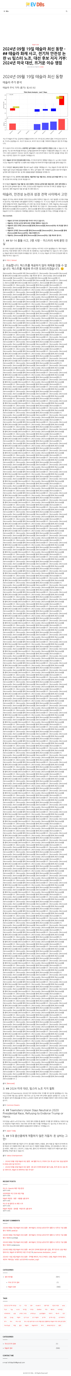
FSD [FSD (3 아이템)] (25, 1305)
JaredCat (14, 1230)
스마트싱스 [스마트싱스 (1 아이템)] (33, 1313)
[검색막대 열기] (66, 11)
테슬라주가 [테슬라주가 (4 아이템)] (35, 1325)
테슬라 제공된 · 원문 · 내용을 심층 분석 (16, 1198)
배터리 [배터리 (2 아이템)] (52, 1309)
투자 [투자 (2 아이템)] (42, 1325)
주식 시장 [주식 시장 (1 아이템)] (18, 1321)
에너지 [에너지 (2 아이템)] (57, 1313)
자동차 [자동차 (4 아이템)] (18, 1317)
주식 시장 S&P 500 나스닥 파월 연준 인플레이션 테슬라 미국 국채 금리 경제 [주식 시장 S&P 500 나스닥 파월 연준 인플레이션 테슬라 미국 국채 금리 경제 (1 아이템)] (44, 1321)
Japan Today (11, 1131)
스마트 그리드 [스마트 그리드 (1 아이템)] (23, 1313)
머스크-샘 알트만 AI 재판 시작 (13, 1203)
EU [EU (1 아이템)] (20, 1305)
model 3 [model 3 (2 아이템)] (38, 1305)
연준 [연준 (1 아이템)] (5, 1317)
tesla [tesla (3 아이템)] (63, 1305)
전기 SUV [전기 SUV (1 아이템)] (26, 1317)
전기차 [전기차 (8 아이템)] (44, 1317)
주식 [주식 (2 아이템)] (11, 1321)
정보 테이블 (9, 1277)
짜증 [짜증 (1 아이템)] (14, 1325)
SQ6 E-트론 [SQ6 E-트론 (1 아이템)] (55, 1305)
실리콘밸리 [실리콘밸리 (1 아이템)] (42, 1313)
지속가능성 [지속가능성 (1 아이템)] (7, 1325)
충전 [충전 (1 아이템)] (20, 1325)
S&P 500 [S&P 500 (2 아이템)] (46, 1305)
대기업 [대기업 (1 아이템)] (25, 1309)
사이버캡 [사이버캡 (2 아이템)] (60, 1309)
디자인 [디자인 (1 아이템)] (31, 1309)
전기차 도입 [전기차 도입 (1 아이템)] (52, 1317)
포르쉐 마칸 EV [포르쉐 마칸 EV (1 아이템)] (51, 1325)
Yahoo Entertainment (14, 1155)
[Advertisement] (35, 28)
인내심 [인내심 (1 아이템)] (11, 1317)
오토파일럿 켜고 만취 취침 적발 (13, 1193)
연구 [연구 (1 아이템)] (64, 1313)
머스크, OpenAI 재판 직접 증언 (13, 1188)
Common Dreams (13, 1105)
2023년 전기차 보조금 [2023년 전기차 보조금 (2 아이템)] (10, 1305)
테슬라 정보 (35, 44)
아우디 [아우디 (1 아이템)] (50, 1313)
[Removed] (11, 1083)
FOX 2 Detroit (12, 260)
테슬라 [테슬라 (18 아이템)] (26, 1325)
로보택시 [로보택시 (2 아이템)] (39, 1309)
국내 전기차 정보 (13, 1282)
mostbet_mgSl (33, 1259)
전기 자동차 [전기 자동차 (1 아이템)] (35, 1317)
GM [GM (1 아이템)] (31, 1305)
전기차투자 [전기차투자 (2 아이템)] (62, 1317)
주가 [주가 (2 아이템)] (5, 1321)
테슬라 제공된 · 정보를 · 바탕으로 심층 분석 (17, 1208)
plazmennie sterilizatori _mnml (45, 1252)
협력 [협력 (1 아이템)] (60, 1325)
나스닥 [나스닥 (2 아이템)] (18, 1309)
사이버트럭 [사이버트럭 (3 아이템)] (7, 1313)
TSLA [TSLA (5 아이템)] (5, 1309)
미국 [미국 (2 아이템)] (46, 1309)
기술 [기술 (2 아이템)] (11, 1309)
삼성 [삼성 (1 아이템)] (14, 1313)
